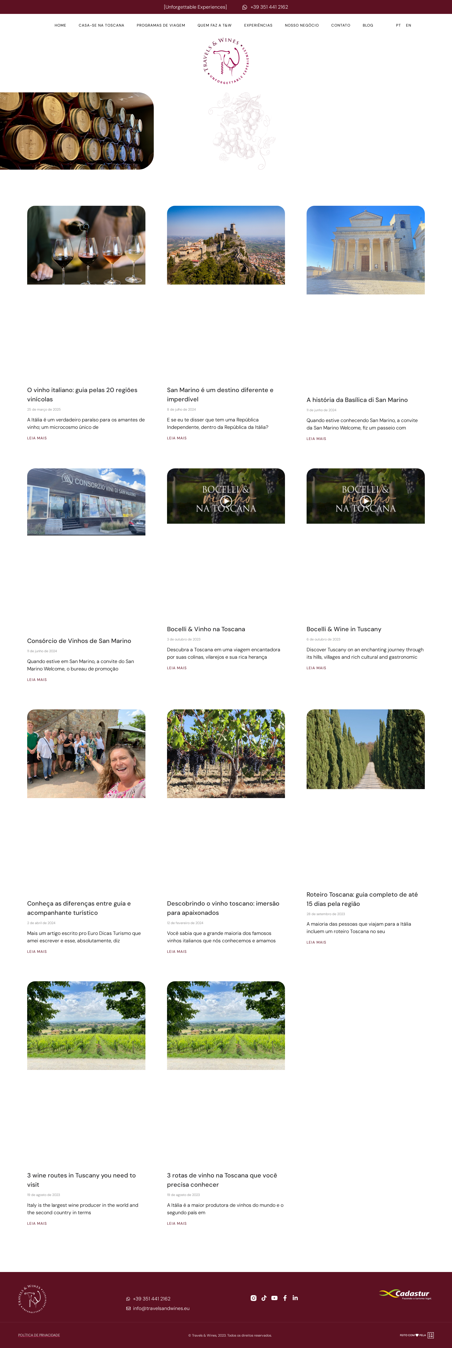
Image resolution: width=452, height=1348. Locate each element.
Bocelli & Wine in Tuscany (344, 629)
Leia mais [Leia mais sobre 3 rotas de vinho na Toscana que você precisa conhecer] (177, 1223)
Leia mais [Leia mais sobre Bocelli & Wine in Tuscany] (316, 668)
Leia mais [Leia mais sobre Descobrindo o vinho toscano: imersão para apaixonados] (177, 951)
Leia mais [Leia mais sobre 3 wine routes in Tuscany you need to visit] (37, 1223)
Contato (340, 25)
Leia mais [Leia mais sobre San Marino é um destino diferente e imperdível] (177, 438)
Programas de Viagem (161, 25)
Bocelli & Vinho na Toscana (206, 629)
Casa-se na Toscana (101, 25)
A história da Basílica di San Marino (357, 400)
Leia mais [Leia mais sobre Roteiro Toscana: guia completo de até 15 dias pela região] (316, 942)
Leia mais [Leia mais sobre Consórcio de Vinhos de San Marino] (37, 679)
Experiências (258, 25)
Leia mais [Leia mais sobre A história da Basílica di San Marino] (316, 438)
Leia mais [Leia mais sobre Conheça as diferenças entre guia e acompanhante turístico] (37, 951)
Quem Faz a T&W (215, 25)
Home (60, 25)
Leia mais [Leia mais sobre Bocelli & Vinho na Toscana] (177, 668)
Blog (368, 25)
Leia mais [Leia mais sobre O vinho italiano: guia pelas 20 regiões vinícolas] (37, 438)
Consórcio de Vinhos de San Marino (79, 641)
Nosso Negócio (302, 25)
